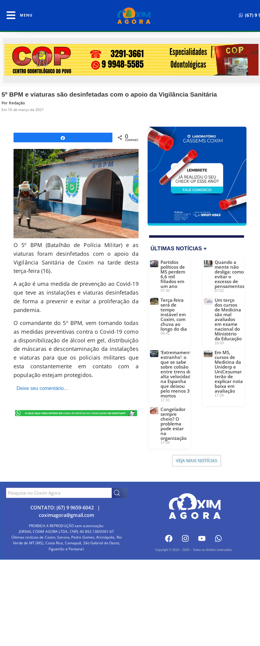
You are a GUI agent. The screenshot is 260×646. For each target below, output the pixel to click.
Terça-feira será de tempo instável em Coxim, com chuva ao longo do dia (174, 314)
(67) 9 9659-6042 (75, 507)
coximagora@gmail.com (66, 515)
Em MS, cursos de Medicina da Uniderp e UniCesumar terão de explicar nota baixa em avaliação (229, 371)
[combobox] (59, 493)
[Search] (119, 493)
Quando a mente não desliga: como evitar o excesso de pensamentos (229, 274)
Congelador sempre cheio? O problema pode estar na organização (174, 423)
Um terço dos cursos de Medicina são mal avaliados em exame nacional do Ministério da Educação (228, 319)
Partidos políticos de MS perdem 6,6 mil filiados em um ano (173, 274)
